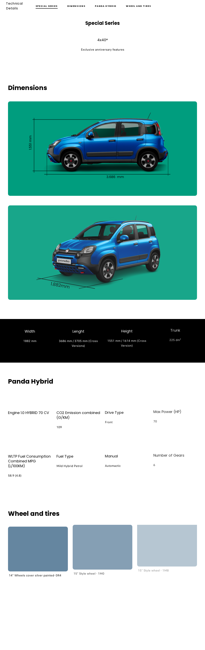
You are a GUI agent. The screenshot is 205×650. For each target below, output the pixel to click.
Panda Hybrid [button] (105, 6)
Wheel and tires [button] (138, 6)
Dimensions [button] (76, 6)
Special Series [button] (47, 6)
